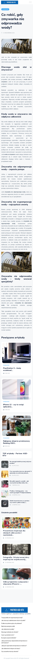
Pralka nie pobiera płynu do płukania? (11, 623)
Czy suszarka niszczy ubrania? (9, 651)
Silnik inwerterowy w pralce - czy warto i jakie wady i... (20, 501)
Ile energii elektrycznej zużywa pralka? (20, 462)
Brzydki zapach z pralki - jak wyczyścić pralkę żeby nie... (19, 482)
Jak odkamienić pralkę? (7, 629)
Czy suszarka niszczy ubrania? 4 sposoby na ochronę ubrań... (21, 472)
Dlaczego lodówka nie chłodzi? (9, 632)
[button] (30, 2)
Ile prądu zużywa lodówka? (8, 638)
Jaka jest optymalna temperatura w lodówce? (14, 645)
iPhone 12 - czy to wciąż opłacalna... (13, 405)
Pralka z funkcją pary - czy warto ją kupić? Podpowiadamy (20, 492)
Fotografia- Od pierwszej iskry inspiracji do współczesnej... (16, 558)
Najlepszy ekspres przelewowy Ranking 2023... (16, 442)
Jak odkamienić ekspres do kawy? (10, 648)
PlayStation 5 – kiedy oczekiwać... (12, 369)
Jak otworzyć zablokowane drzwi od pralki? (13, 620)
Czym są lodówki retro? (7, 635)
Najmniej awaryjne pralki (8, 626)
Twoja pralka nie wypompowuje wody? (12, 617)
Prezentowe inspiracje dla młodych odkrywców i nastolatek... (14, 533)
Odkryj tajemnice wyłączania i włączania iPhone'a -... (15, 583)
